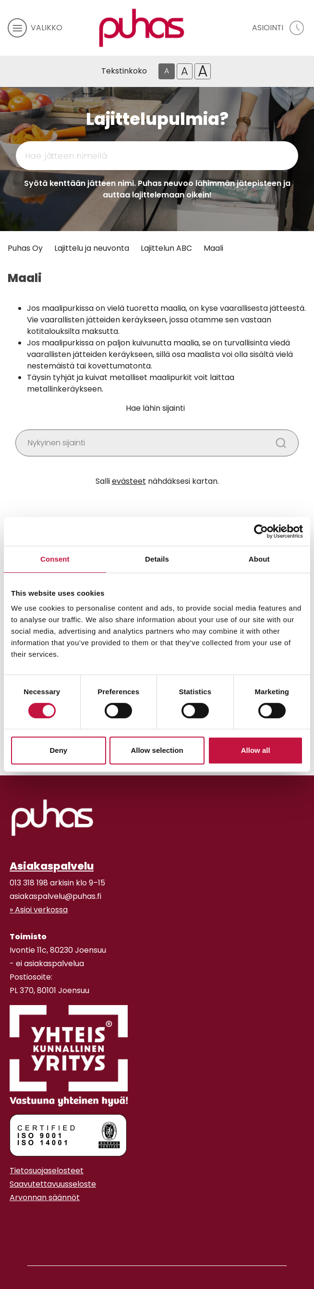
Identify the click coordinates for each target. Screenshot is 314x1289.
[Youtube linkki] (21, 1221)
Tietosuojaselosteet (47, 1170)
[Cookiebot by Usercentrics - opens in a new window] (261, 531)
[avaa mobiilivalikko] (35, 27)
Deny (58, 750)
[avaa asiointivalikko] (279, 27)
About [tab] (259, 559)
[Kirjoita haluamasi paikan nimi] (157, 443)
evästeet (129, 481)
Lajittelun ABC (166, 248)
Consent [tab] (55, 559)
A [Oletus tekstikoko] (166, 70)
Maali (213, 248)
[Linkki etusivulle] (141, 28)
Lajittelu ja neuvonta (91, 248)
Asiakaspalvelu (52, 866)
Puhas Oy (25, 248)
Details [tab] (157, 559)
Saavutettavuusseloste (53, 1184)
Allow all (255, 750)
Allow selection (157, 750)
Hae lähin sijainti (155, 408)
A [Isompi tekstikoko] (184, 71)
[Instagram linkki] (13, 1221)
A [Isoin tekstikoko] (203, 71)
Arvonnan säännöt (45, 1197)
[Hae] (256, 155)
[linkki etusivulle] (52, 817)
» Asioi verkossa (39, 909)
